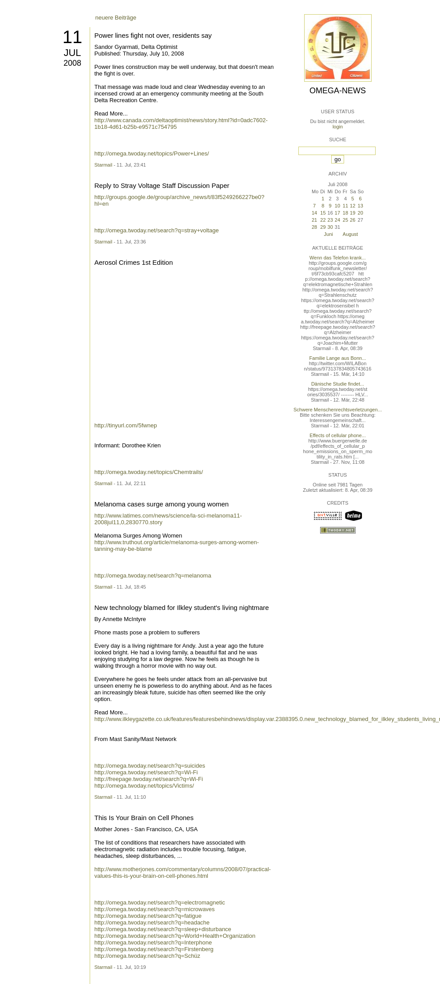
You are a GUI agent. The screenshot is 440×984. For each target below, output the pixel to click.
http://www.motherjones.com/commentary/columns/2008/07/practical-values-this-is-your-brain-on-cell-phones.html (183, 872)
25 (345, 220)
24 (337, 220)
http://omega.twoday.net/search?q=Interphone (153, 942)
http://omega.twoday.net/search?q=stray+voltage (157, 230)
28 (314, 227)
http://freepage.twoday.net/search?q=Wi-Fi (149, 779)
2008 (72, 63)
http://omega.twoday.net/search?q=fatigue (148, 915)
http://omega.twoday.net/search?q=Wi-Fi (146, 772)
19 (352, 212)
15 (322, 212)
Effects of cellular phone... (337, 435)
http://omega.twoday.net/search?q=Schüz (148, 955)
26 (352, 220)
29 (322, 227)
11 (73, 37)
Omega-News (337, 90)
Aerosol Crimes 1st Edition (134, 262)
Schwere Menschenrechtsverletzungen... (337, 409)
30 (330, 227)
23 (330, 220)
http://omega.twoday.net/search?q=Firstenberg (154, 949)
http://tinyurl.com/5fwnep (126, 425)
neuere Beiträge (116, 17)
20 (360, 212)
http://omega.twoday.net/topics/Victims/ (144, 785)
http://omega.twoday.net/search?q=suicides (150, 765)
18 (345, 212)
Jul (72, 52)
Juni (328, 234)
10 (337, 205)
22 (322, 220)
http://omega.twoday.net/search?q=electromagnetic (160, 902)
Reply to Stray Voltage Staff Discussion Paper (162, 185)
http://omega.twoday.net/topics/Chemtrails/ (149, 472)
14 (314, 212)
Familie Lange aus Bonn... (337, 358)
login (338, 126)
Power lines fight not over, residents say (153, 35)
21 (314, 220)
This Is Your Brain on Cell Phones (144, 817)
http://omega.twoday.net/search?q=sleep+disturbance (163, 929)
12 (352, 205)
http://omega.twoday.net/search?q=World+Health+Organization (175, 935)
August (350, 234)
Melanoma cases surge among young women (162, 504)
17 (337, 212)
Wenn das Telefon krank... (337, 257)
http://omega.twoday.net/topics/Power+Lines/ (152, 153)
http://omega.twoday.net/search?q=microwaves (155, 909)
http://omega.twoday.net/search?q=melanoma (153, 575)
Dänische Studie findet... (337, 383)
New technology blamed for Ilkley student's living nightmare (182, 607)
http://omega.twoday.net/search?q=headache (152, 922)
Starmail (103, 164)
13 (360, 205)
